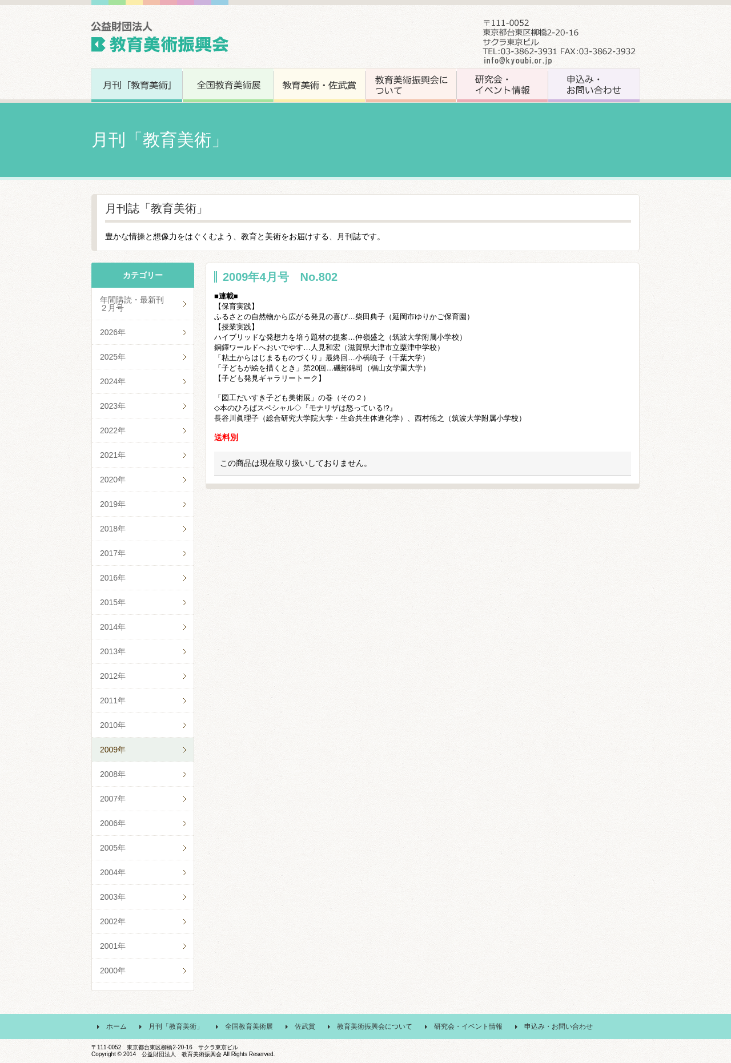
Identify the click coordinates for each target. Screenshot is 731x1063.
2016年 (113, 577)
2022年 (113, 430)
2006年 (113, 823)
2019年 (113, 504)
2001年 (113, 946)
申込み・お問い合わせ (558, 1026)
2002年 (113, 921)
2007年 (113, 798)
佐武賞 (305, 1026)
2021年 (113, 455)
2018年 (113, 528)
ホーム (116, 1026)
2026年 (113, 332)
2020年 (113, 479)
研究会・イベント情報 (468, 1026)
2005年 (113, 847)
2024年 (113, 381)
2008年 (113, 774)
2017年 (113, 553)
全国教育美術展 (249, 1026)
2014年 (113, 626)
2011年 (113, 700)
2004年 (113, 872)
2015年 (113, 602)
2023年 (113, 405)
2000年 (113, 970)
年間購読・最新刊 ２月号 (144, 303)
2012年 (113, 676)
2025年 (113, 356)
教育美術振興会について (374, 1026)
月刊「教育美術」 (175, 1026)
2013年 (113, 651)
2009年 (113, 749)
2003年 (113, 896)
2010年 (113, 725)
